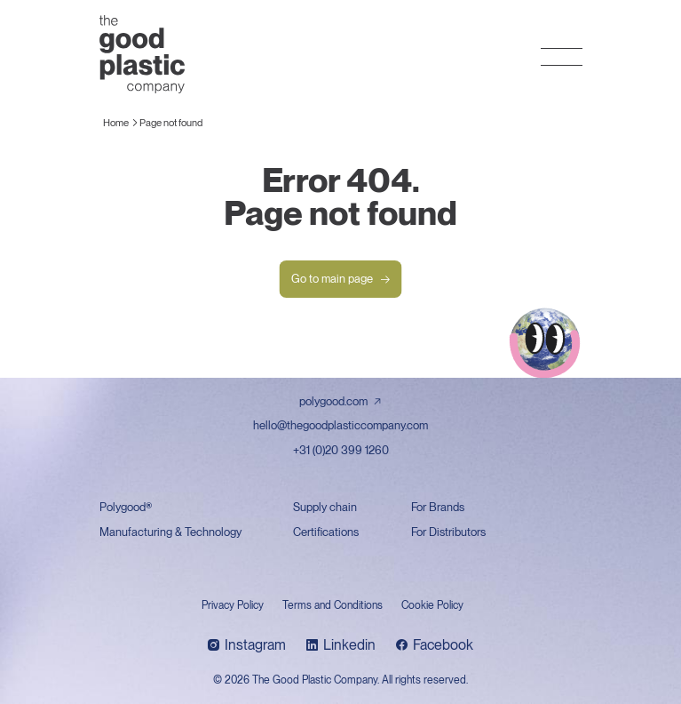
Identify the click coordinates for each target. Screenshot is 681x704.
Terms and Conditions (332, 605)
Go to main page (341, 279)
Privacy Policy (233, 605)
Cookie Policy (432, 605)
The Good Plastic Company (142, 54)
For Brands (437, 507)
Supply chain (325, 507)
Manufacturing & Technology (170, 532)
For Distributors (448, 532)
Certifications (326, 532)
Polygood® (125, 507)
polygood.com (333, 401)
